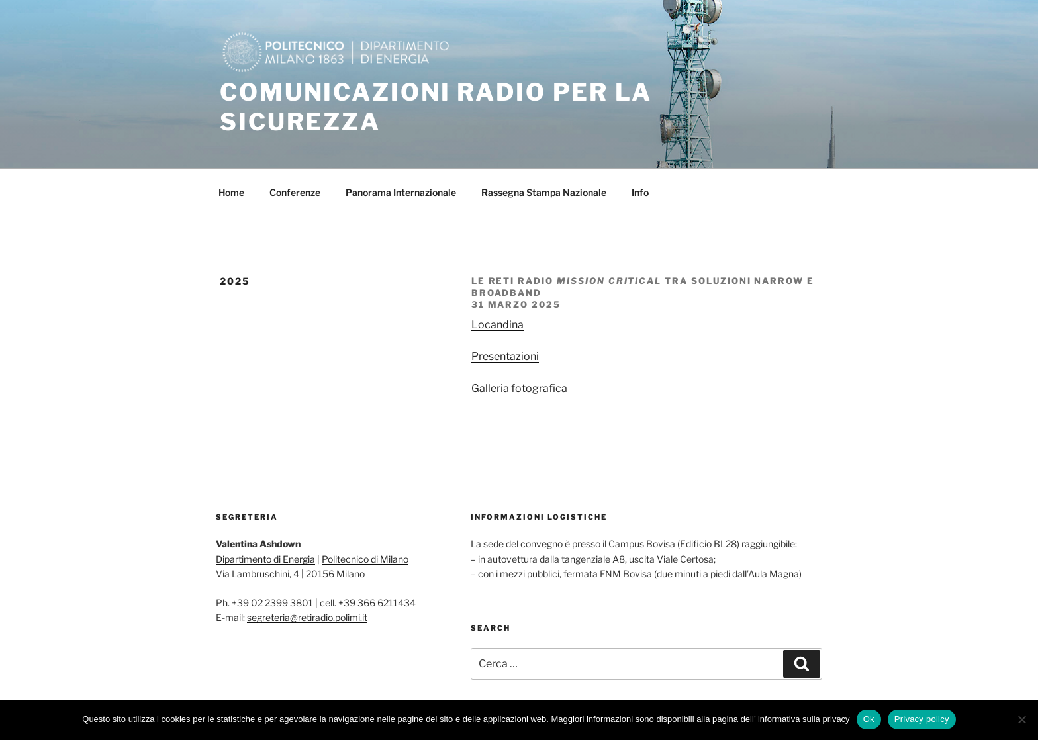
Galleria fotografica (519, 388)
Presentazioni (505, 356)
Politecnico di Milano (365, 559)
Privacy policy (921, 719)
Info (640, 192)
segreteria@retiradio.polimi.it (307, 617)
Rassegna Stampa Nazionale (543, 192)
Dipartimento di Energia (265, 559)
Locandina (497, 324)
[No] (1021, 719)
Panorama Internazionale (401, 192)
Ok (868, 719)
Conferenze (294, 192)
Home (231, 192)
